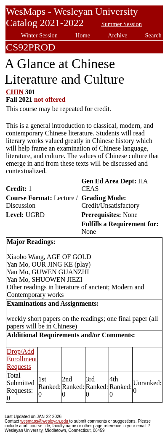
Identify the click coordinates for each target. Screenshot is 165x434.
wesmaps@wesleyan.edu (44, 421)
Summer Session (121, 24)
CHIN (15, 91)
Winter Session (39, 35)
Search (153, 35)
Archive (117, 35)
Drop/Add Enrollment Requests (22, 359)
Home (82, 35)
